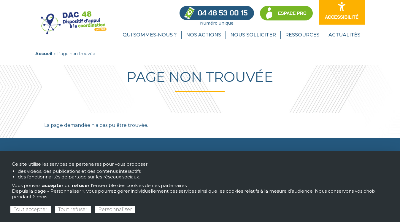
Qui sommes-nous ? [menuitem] (150, 35)
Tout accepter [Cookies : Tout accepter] (30, 209)
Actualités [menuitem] (344, 35)
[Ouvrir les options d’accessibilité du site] (342, 12)
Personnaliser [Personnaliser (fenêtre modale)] (115, 209)
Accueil (43, 53)
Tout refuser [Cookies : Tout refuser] (73, 209)
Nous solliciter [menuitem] (253, 35)
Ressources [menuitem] (302, 35)
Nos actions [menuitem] (203, 35)
